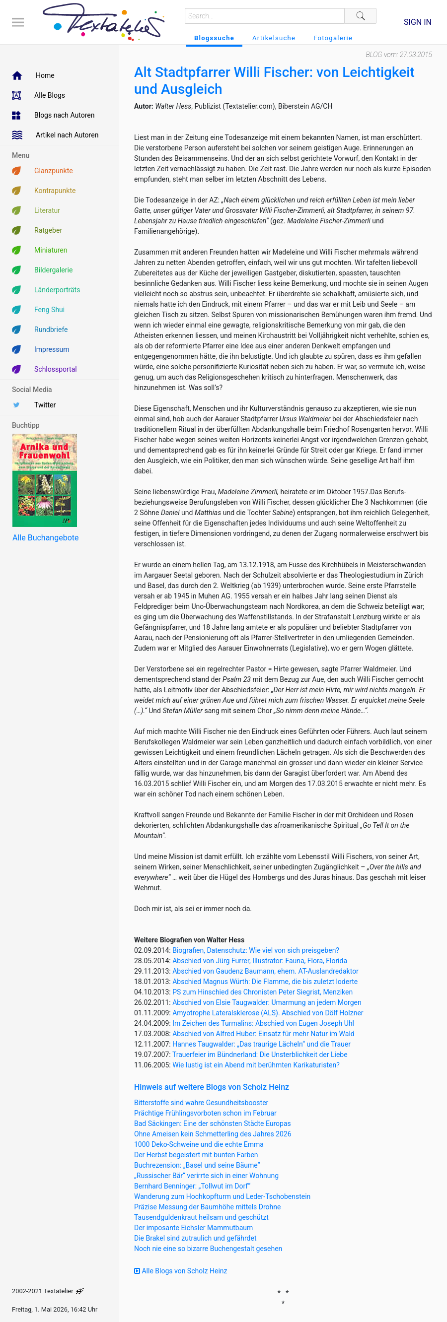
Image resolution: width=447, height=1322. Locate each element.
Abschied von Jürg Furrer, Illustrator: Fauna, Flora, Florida (259, 961)
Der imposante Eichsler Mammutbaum (193, 1228)
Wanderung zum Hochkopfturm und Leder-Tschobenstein (222, 1196)
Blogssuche (214, 38)
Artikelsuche (274, 38)
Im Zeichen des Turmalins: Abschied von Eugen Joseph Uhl (263, 1023)
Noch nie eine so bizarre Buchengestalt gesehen (208, 1249)
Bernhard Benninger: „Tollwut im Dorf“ (192, 1186)
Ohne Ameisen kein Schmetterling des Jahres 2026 (213, 1134)
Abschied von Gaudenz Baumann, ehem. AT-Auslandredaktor (265, 971)
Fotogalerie (333, 38)
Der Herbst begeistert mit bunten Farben (196, 1155)
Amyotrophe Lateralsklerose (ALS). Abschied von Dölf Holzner (267, 1013)
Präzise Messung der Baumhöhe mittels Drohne (207, 1207)
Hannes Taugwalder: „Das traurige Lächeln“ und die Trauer (261, 1044)
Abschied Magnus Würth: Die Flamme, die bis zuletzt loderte (265, 982)
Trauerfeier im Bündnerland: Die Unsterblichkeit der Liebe (260, 1054)
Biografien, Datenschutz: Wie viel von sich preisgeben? (255, 950)
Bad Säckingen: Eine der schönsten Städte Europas (212, 1123)
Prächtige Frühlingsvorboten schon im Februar (205, 1113)
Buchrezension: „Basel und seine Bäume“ (197, 1165)
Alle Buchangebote (45, 537)
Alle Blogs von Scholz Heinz (180, 1271)
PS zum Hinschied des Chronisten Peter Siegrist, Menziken (262, 992)
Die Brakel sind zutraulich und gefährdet (195, 1238)
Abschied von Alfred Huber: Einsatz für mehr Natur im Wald (263, 1034)
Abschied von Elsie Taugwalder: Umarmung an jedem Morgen (266, 1002)
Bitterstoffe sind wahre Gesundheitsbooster (201, 1103)
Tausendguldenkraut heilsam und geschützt (201, 1217)
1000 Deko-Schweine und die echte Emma (199, 1144)
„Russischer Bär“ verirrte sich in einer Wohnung (206, 1176)
